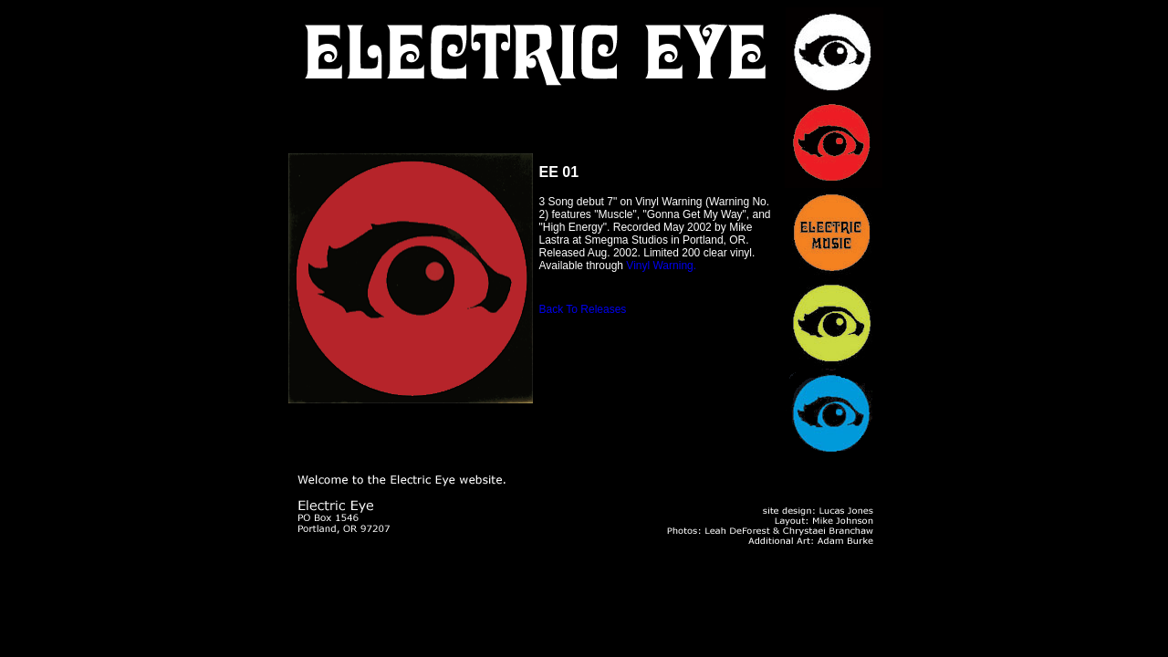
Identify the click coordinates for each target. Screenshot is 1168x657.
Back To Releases (583, 309)
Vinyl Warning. (661, 265)
